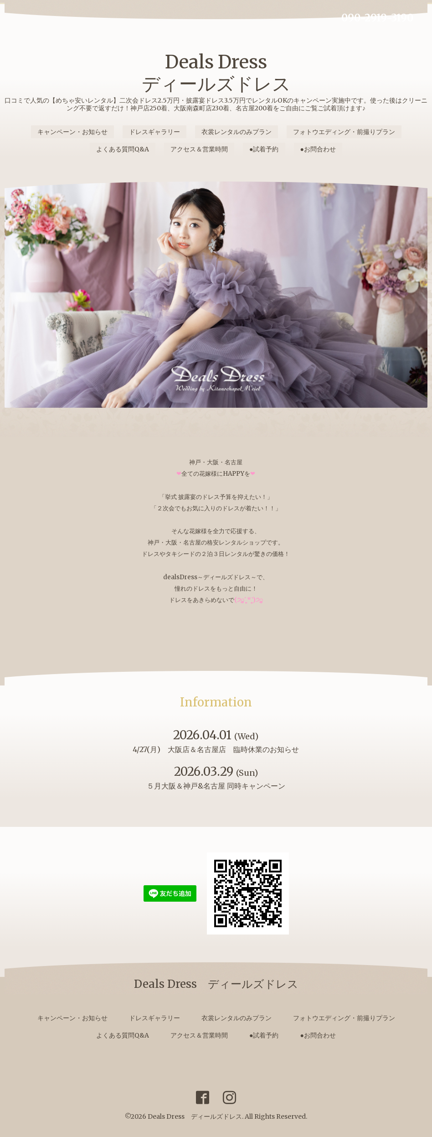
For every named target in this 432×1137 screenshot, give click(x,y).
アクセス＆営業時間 (199, 149)
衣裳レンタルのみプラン (236, 132)
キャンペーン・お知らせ (72, 132)
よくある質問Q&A (122, 149)
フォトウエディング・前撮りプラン (344, 132)
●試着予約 (263, 149)
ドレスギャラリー (154, 132)
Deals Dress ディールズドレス (216, 73)
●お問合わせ (318, 149)
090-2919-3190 (377, 17)
